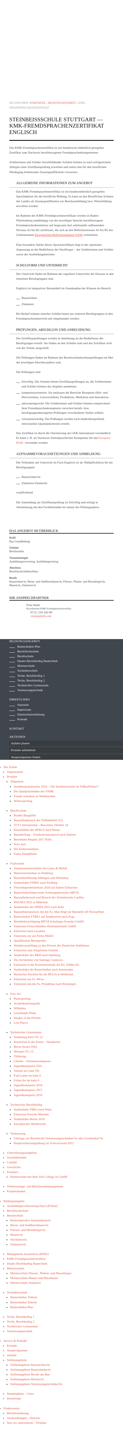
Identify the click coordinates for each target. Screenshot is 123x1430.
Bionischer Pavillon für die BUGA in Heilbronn (43, 974)
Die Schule (10, 767)
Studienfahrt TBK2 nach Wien (32, 1109)
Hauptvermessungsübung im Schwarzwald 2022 (44, 1143)
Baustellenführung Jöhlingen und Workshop (41, 877)
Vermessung (17, 1133)
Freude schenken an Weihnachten (34, 796)
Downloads (14, 1398)
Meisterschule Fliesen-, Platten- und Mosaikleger (41, 1273)
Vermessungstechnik (30, 690)
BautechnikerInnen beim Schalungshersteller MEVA (46, 892)
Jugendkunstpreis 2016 (28, 1095)
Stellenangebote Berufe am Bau (30, 1374)
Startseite (37, 102)
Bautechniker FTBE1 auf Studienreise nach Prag (44, 916)
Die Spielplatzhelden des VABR (33, 791)
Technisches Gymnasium (32, 685)
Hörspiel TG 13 (23, 1051)
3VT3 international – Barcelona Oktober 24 (41, 825)
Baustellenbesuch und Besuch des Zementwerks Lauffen (49, 897)
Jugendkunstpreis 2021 (28, 1065)
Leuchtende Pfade (25, 1013)
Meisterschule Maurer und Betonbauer (34, 1278)
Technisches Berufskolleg (26, 1104)
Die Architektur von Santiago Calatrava (38, 959)
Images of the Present (27, 1017)
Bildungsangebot (61, 102)
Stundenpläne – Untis (20, 1393)
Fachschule (17, 863)
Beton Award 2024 (25, 1046)
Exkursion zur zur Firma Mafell (33, 935)
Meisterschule (26, 665)
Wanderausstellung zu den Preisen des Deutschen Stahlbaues (51, 945)
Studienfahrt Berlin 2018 (29, 1119)
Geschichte (14, 1167)
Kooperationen (16, 1191)
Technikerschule (27, 670)
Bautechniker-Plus (28, 646)
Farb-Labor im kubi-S (27, 1075)
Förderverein (11, 1408)
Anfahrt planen (20, 743)
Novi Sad (19, 844)
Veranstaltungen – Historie (23, 1418)
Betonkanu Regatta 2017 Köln (32, 839)
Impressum (24, 709)
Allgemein (16, 781)
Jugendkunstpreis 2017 (28, 1090)
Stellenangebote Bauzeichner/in (30, 1364)
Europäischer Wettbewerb (30, 1123)
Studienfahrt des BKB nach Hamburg (37, 955)
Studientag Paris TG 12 (28, 1037)
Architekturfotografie (27, 1003)
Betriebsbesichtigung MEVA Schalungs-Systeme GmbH (49, 921)
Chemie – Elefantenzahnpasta (32, 1061)
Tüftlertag (20, 1056)
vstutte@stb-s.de (41, 616)
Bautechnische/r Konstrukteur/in (30, 1220)
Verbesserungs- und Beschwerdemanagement (35, 1186)
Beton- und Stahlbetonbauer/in (29, 1225)
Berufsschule (25, 656)
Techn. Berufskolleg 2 (31, 680)
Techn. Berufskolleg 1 (31, 675)
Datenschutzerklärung (31, 714)
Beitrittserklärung (18, 1413)
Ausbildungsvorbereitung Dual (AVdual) (32, 1205)
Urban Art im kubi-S (26, 1080)
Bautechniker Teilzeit (23, 1302)
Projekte (12, 776)
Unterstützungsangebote (22, 1152)
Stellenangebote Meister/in (27, 1379)
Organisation (15, 771)
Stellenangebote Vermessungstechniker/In (36, 1384)
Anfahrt (11, 1355)
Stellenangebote (17, 1360)
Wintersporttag (23, 801)
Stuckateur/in (18, 1239)
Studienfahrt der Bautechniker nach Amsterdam (43, 969)
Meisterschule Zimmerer (25, 1282)
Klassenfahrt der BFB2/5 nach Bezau (37, 829)
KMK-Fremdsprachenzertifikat (26, 1258)
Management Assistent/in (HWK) (28, 1254)
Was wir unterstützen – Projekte (26, 1422)
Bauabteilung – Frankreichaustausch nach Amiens (45, 834)
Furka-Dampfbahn (25, 853)
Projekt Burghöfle (25, 815)
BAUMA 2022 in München (31, 902)
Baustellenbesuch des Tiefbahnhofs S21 (38, 820)
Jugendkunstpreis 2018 (28, 1085)
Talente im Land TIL (27, 1070)
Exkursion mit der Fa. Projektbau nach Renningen (45, 983)
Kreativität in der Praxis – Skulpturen (37, 1041)
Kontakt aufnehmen (23, 750)
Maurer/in (16, 1234)
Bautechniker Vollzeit (23, 1297)
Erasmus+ (13, 1172)
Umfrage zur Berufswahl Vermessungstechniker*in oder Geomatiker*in (58, 1138)
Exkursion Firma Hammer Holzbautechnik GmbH (45, 926)
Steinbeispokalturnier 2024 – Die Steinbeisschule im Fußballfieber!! (56, 786)
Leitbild (12, 1162)
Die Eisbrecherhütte (26, 849)
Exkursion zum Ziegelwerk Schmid (36, 950)
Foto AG (15, 993)
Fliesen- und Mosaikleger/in (27, 1229)
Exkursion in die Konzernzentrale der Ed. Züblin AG (46, 964)
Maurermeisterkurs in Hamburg (33, 873)
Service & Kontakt (15, 1340)
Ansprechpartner (17, 1350)
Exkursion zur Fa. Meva (29, 979)
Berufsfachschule (28, 651)
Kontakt (22, 719)
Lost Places (21, 1022)
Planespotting (22, 998)
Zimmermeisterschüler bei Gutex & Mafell (40, 868)
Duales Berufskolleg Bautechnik (37, 661)
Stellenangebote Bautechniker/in (30, 1369)
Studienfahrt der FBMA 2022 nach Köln (39, 907)
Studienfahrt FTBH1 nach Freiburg (35, 882)
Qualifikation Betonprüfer (30, 940)
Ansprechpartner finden (25, 757)
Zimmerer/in (18, 1244)
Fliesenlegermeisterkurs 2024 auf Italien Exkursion (45, 887)
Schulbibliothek (17, 1157)
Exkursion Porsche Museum (31, 1114)
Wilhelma (20, 1008)
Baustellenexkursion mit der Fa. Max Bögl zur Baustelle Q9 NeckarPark (59, 911)
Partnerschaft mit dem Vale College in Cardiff (38, 1176)
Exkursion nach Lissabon (29, 931)
